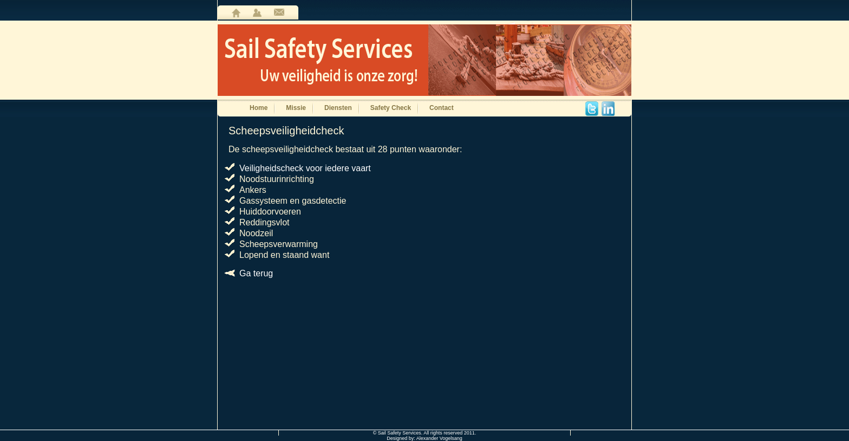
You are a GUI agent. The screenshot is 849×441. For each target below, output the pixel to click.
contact (279, 13)
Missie (296, 107)
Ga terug (256, 273)
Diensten (338, 107)
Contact (441, 107)
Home (258, 107)
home (236, 13)
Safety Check (390, 107)
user (257, 13)
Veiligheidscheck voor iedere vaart (305, 168)
